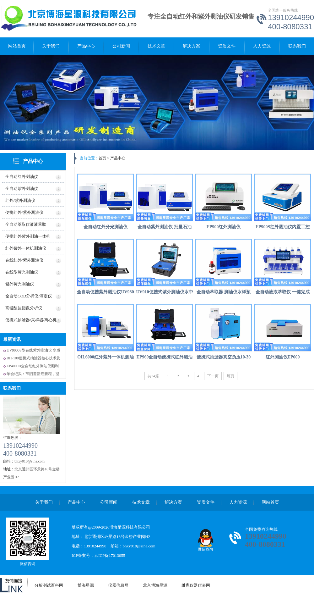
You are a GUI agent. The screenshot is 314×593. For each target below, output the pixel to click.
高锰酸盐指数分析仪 (23, 308)
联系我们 (297, 46)
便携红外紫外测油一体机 (27, 236)
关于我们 (51, 46)
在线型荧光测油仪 (21, 272)
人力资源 (262, 46)
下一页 (213, 376)
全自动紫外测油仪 (21, 188)
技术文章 (156, 46)
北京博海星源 (155, 585)
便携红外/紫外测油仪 (24, 212)
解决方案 (191, 46)
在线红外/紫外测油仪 (24, 260)
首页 (102, 158)
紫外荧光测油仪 (19, 284)
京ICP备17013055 (109, 555)
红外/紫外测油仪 (20, 200)
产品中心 (86, 46)
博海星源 (86, 585)
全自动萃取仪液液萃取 (25, 224)
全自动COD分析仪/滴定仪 (28, 296)
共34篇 (153, 376)
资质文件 (227, 46)
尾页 (230, 376)
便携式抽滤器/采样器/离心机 (31, 320)
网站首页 (17, 46)
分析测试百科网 (49, 585)
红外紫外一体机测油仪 (25, 248)
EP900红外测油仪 (224, 226)
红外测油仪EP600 (283, 357)
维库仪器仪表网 (195, 585)
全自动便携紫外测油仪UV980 (105, 292)
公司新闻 (121, 46)
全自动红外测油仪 (21, 176)
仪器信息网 (118, 585)
